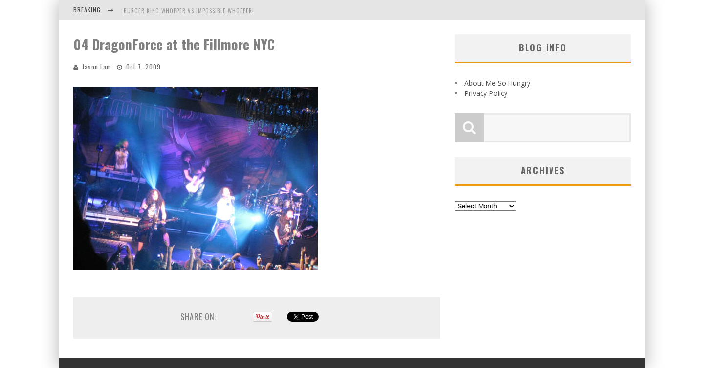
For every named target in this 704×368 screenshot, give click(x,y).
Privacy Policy (485, 93)
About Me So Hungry (497, 83)
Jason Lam (96, 66)
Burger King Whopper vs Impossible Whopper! (189, 11)
